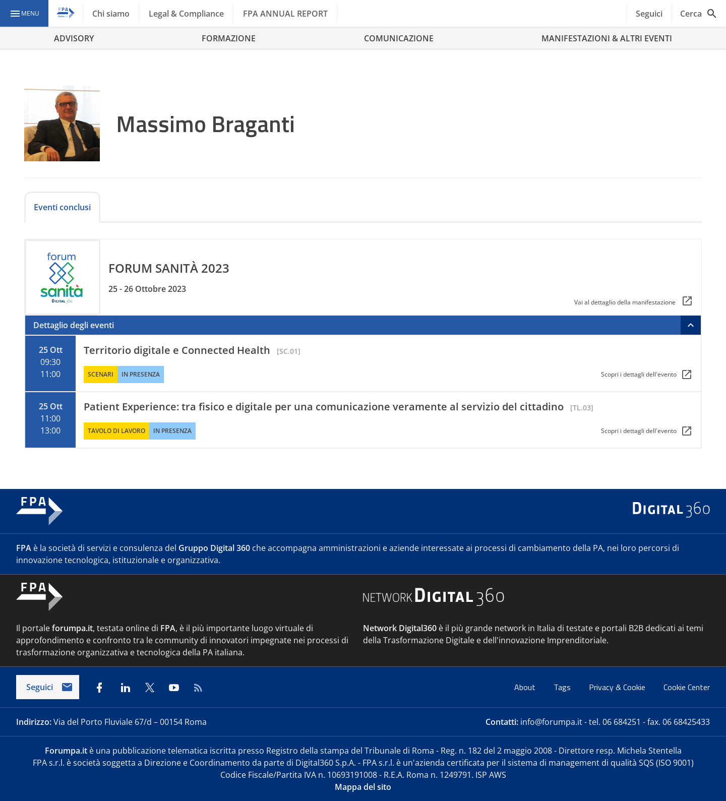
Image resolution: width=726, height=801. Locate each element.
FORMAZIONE (229, 38)
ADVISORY (74, 38)
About (525, 687)
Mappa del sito (363, 786)
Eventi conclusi (62, 207)
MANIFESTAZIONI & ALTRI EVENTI (606, 38)
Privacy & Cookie (618, 687)
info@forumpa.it (551, 721)
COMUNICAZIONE (399, 38)
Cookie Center (686, 687)
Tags (563, 687)
